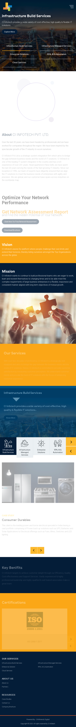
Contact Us (6, 703)
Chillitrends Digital (42, 719)
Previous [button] (71, 450)
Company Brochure (9, 707)
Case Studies (6, 699)
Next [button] (71, 441)
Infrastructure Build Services (19, 46)
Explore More (9, 32)
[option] (38, 35)
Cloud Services (19, 62)
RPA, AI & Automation (56, 54)
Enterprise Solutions (19, 54)
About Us (5, 683)
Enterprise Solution (8, 667)
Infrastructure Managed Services (56, 46)
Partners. (5, 687)
